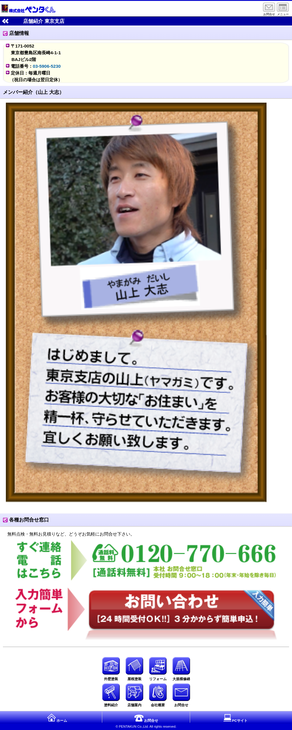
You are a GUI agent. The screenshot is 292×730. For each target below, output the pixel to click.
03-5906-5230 (47, 66)
